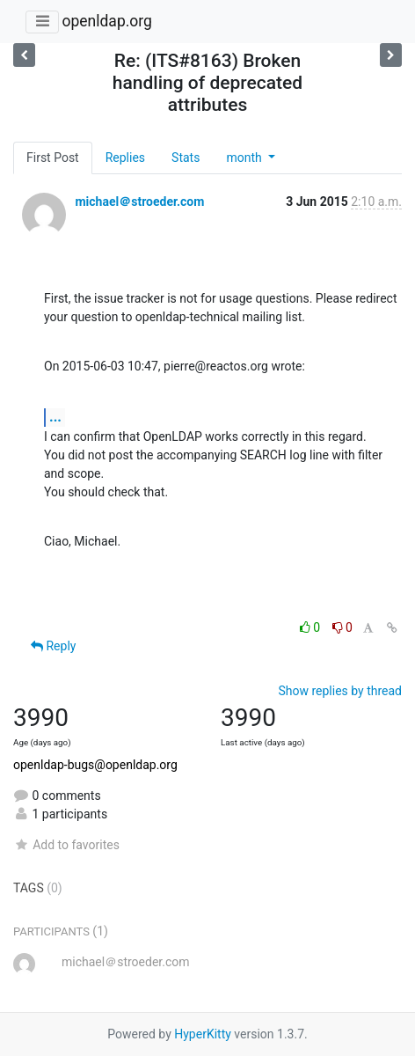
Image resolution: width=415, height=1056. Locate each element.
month (245, 157)
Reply (53, 646)
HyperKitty (202, 1034)
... (55, 416)
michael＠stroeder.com (139, 201)
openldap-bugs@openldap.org (95, 765)
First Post (52, 157)
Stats (185, 157)
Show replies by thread (340, 691)
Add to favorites (66, 845)
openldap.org (106, 21)
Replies (125, 157)
